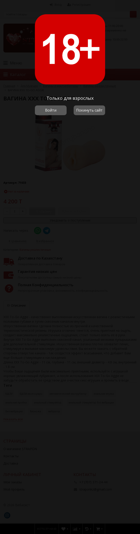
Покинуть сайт (89, 110)
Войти (50, 110)
